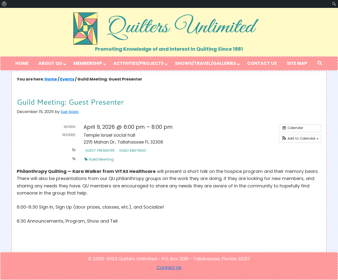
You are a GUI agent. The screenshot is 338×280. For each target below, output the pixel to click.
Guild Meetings (132, 151)
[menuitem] (4, 4)
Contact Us (169, 268)
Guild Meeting (99, 160)
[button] (300, 139)
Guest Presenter (100, 151)
